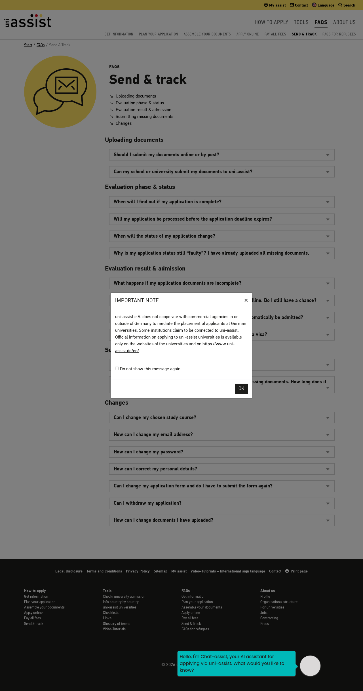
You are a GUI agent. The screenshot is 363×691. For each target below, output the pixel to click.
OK (241, 388)
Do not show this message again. (148, 369)
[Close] (246, 300)
